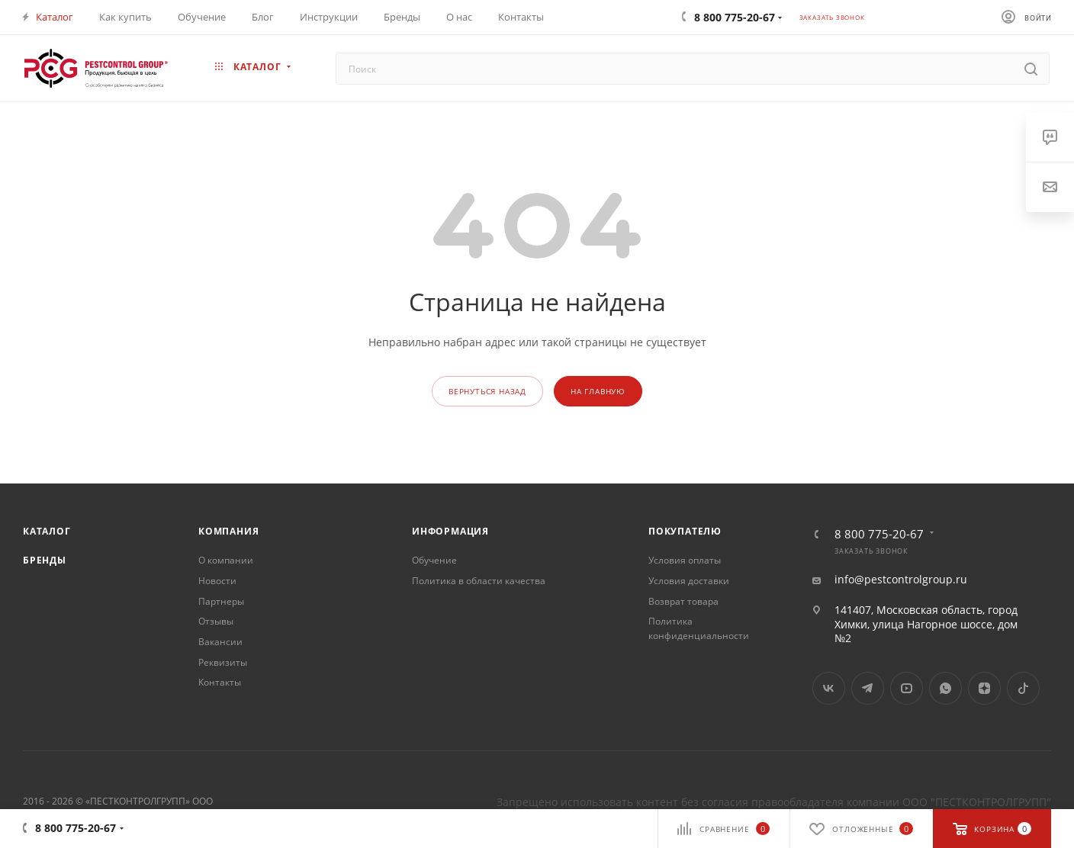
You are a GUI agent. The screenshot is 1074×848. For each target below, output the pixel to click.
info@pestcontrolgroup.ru (900, 579)
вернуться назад (487, 391)
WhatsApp (945, 688)
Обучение (434, 560)
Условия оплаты (684, 560)
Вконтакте (828, 688)
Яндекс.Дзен (984, 688)
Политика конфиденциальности (698, 628)
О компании (225, 560)
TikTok (1023, 688)
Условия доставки (688, 580)
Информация (450, 531)
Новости (217, 580)
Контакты (219, 682)
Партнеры (221, 601)
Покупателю (685, 531)
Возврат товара (683, 601)
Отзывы (215, 621)
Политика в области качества (478, 580)
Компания (228, 531)
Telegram (867, 688)
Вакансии (220, 641)
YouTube (906, 688)
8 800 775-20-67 (879, 534)
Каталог (47, 531)
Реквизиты (222, 662)
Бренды (44, 560)
